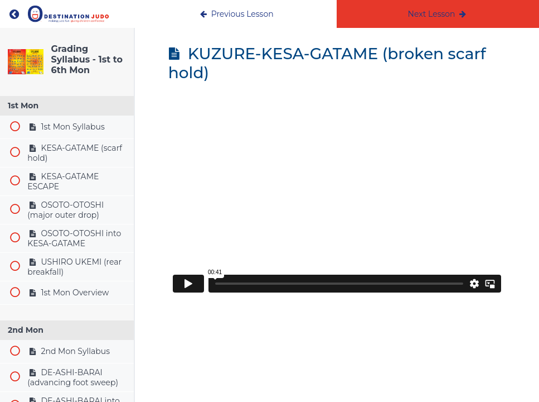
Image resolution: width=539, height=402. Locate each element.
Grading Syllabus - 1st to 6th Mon (87, 59)
